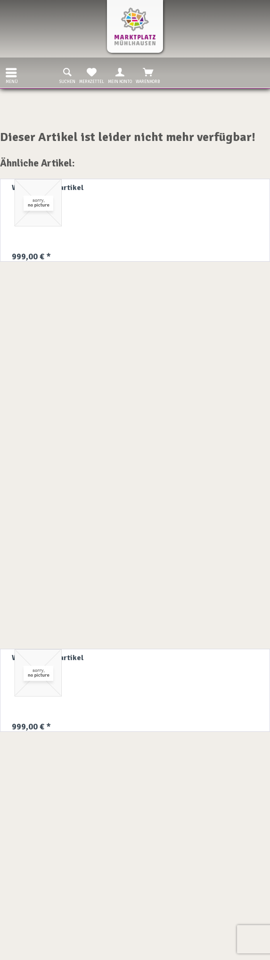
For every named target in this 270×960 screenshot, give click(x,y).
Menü (12, 74)
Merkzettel (91, 75)
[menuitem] (9, 73)
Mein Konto (120, 75)
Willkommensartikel (48, 187)
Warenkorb (148, 75)
